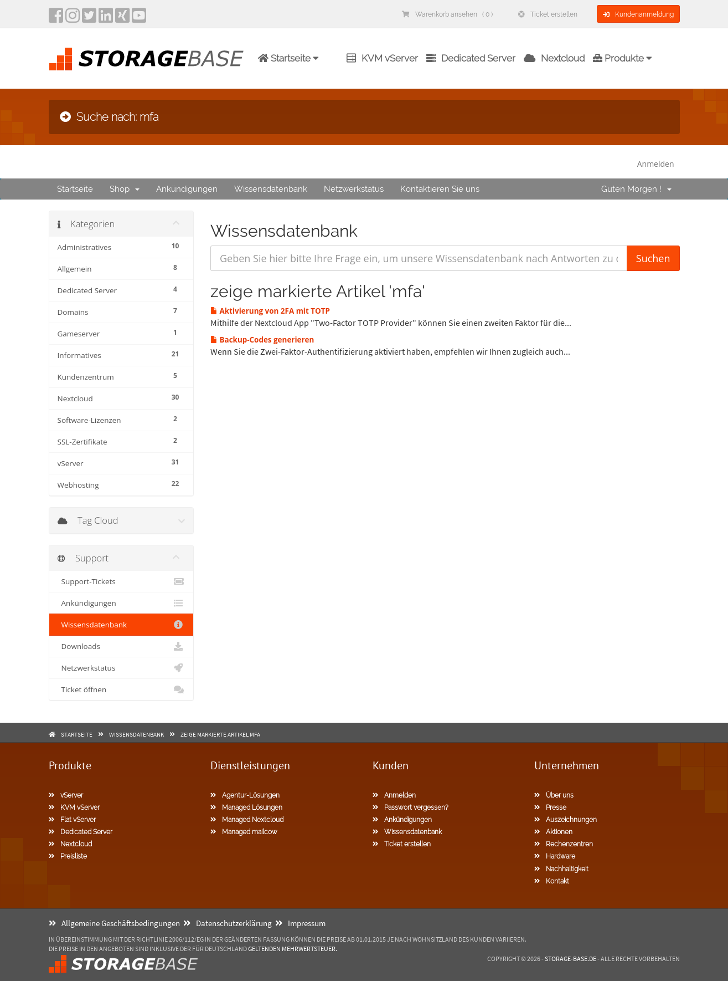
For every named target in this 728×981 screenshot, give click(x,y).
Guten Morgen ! (636, 189)
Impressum (300, 923)
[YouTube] (139, 19)
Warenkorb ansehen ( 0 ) (447, 14)
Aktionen (553, 832)
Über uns (554, 795)
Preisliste (68, 856)
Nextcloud (554, 58)
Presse (550, 807)
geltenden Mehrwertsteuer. (292, 948)
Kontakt (551, 881)
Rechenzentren (563, 844)
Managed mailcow (243, 832)
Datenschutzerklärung (227, 923)
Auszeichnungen (565, 820)
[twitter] (89, 19)
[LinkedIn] (106, 19)
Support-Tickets (121, 581)
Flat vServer (72, 820)
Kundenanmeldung (638, 14)
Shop (125, 189)
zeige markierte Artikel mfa (220, 734)
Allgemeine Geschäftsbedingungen (114, 923)
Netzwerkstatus (354, 189)
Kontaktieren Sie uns (439, 189)
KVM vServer (382, 58)
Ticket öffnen (121, 689)
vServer (66, 795)
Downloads (121, 646)
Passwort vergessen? (410, 807)
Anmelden (655, 164)
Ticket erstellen (547, 14)
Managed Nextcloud (246, 820)
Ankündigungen (187, 189)
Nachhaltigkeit (561, 869)
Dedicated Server (470, 58)
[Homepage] (146, 59)
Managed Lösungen (246, 807)
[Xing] (122, 19)
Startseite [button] (288, 58)
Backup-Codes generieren (262, 340)
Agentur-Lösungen (245, 795)
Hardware (554, 856)
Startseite (75, 189)
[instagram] (72, 19)
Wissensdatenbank (270, 189)
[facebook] (56, 19)
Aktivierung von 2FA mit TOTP (270, 311)
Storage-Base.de (570, 958)
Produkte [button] (622, 58)
